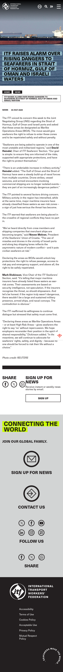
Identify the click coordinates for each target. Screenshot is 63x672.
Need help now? (51, 6)
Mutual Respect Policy (28, 637)
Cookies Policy (27, 619)
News (17, 92)
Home (7, 92)
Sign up (43, 398)
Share (9, 377)
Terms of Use (26, 614)
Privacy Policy (27, 630)
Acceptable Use (28, 625)
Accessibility (26, 609)
